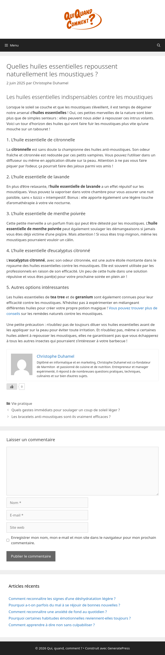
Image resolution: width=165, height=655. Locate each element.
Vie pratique (21, 403)
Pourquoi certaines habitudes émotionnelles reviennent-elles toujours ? (70, 618)
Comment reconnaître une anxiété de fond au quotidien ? (58, 611)
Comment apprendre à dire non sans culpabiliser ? (52, 624)
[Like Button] (11, 386)
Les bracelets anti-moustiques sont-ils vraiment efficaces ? (60, 416)
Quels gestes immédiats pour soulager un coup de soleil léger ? (65, 409)
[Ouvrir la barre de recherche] (158, 45)
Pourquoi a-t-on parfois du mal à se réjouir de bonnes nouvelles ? (64, 605)
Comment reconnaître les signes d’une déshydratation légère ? (62, 598)
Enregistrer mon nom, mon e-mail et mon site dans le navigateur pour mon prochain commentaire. (83, 540)
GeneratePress (119, 648)
